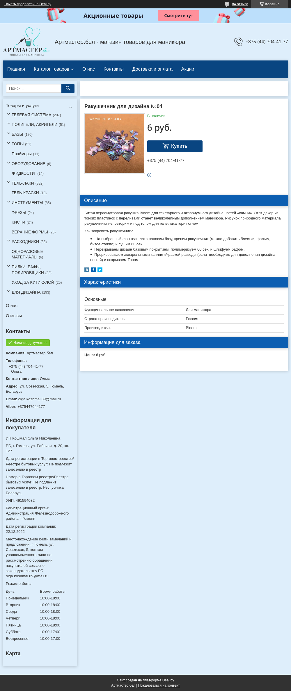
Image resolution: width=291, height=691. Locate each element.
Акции (187, 69)
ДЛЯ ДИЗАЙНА (26, 292)
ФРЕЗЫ (19, 212)
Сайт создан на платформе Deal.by (145, 680)
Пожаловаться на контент (159, 685)
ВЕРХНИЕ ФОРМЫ (30, 232)
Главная (16, 69)
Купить (179, 146)
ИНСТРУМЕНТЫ (27, 202)
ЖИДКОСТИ (24, 173)
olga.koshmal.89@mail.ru (39, 399)
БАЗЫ (17, 134)
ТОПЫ (18, 144)
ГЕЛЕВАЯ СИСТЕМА (31, 115)
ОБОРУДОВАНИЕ (28, 163)
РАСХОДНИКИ (25, 241)
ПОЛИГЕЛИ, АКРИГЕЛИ (34, 124)
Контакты (114, 69)
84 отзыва (240, 4)
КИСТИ (18, 222)
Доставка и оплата (152, 69)
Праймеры (22, 153)
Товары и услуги (22, 105)
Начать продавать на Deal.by (27, 4)
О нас (88, 69)
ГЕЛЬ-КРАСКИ (25, 192)
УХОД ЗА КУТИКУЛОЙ (33, 282)
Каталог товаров (51, 69)
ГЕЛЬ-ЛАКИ (23, 183)
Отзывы (14, 315)
